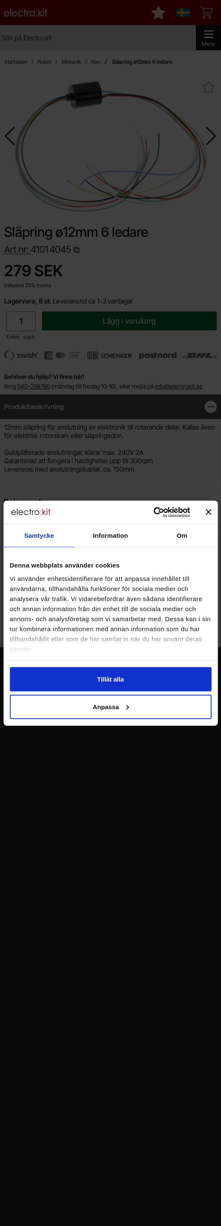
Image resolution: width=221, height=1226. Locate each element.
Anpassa (111, 706)
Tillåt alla (110, 679)
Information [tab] (110, 535)
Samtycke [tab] (39, 535)
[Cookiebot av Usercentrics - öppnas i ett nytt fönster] (153, 512)
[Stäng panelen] (208, 512)
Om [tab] (182, 535)
